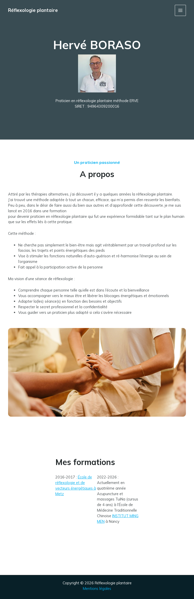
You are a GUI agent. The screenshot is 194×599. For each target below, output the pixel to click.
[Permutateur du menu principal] (180, 10)
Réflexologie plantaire (33, 10)
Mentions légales (97, 588)
